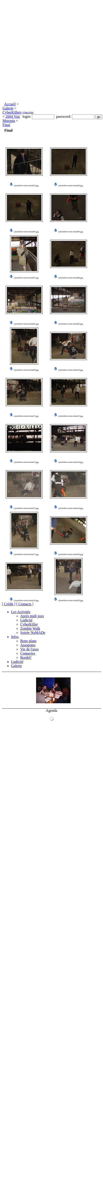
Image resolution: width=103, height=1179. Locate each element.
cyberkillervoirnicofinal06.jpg (70, 231)
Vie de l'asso (29, 649)
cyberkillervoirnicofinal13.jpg (26, 462)
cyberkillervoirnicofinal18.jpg (70, 554)
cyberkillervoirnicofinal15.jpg (26, 508)
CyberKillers (12, 112)
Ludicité (26, 620)
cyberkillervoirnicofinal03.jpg (26, 185)
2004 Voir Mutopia (11, 119)
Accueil (10, 104)
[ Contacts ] (25, 604)
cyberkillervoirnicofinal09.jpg (26, 370)
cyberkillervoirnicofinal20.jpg (70, 600)
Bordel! (25, 657)
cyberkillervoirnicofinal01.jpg (26, 324)
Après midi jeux (32, 616)
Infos (15, 637)
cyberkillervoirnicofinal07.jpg (26, 278)
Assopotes (27, 645)
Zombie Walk (30, 628)
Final (6, 125)
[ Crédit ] (8, 604)
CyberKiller (29, 624)
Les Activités (20, 612)
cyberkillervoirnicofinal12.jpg (70, 416)
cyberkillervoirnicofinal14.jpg (70, 462)
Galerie (8, 108)
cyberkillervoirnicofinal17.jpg (26, 554)
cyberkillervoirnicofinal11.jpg (26, 416)
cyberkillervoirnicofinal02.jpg (70, 324)
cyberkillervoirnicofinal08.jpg (70, 278)
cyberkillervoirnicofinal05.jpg (26, 231)
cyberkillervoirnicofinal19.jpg (26, 600)
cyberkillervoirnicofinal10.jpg (70, 370)
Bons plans (28, 641)
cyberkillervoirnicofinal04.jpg (70, 185)
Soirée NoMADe (32, 633)
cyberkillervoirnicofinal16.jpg (70, 508)
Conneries (27, 653)
